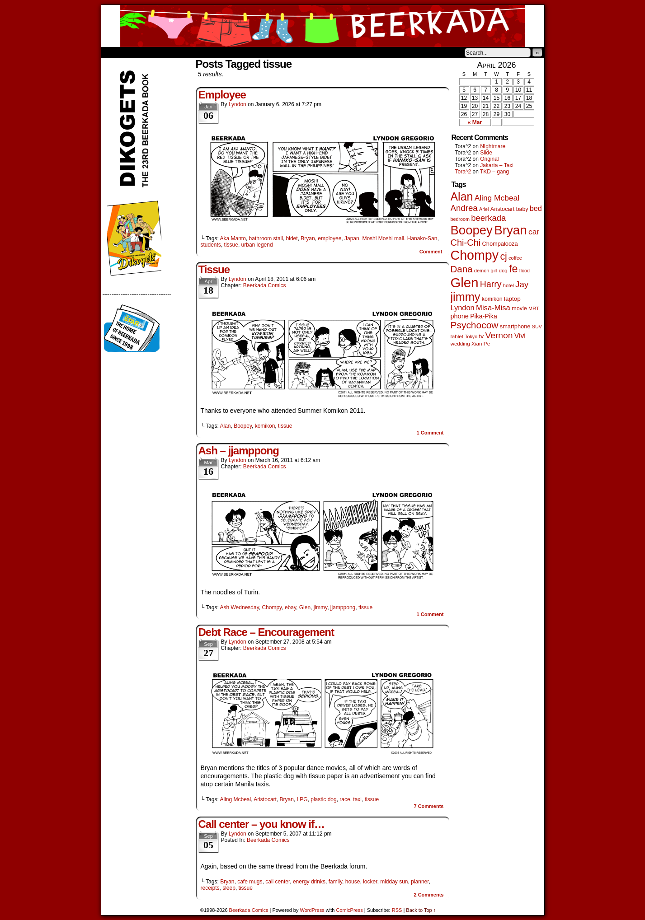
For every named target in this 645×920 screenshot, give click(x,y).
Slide (486, 152)
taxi (357, 799)
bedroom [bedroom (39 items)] (460, 219)
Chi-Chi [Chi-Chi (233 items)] (466, 243)
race (344, 799)
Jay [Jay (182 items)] (521, 284)
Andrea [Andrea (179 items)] (464, 208)
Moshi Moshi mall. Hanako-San (399, 238)
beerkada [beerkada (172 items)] (488, 218)
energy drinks (309, 881)
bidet (292, 238)
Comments (428, 806)
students (211, 245)
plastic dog (323, 799)
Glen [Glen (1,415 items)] (465, 282)
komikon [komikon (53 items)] (492, 299)
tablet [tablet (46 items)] (457, 336)
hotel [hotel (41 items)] (508, 285)
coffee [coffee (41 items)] (515, 258)
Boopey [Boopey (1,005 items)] (472, 230)
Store (168, 52)
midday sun (394, 881)
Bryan (308, 238)
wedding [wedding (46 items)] (460, 343)
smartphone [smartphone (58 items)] (515, 326)
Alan (225, 426)
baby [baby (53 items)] (522, 209)
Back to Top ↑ (421, 910)
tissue (231, 245)
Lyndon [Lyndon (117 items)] (463, 308)
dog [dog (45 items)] (503, 270)
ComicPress (349, 910)
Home (113, 52)
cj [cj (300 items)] (503, 256)
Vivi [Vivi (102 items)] (520, 336)
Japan (351, 238)
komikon (265, 426)
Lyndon (237, 104)
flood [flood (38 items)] (524, 270)
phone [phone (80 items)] (460, 316)
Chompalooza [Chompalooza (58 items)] (500, 243)
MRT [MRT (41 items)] (533, 308)
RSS (397, 910)
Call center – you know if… (261, 824)
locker (370, 881)
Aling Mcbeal (235, 799)
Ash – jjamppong (238, 450)
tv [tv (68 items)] (481, 336)
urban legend (257, 245)
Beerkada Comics (322, 26)
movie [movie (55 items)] (519, 308)
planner (419, 881)
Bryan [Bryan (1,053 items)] (510, 230)
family (335, 881)
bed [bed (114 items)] (536, 208)
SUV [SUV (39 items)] (537, 326)
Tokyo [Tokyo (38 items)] (471, 336)
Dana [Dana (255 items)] (462, 269)
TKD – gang (494, 171)
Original (489, 159)
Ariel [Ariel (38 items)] (484, 209)
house (352, 881)
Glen (305, 607)
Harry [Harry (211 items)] (491, 284)
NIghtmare (492, 146)
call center (277, 881)
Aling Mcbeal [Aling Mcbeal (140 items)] (497, 197)
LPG (302, 799)
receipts (210, 888)
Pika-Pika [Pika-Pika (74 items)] (483, 316)
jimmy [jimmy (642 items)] (465, 296)
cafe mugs (249, 881)
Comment (431, 251)
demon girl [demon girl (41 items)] (485, 270)
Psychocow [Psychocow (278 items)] (475, 325)
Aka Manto (232, 238)
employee (329, 238)
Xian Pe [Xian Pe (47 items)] (480, 343)
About (140, 52)
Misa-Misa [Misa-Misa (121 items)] (493, 308)
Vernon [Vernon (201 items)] (499, 335)
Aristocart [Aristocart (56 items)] (502, 209)
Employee (222, 95)
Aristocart (265, 799)
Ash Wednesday (239, 607)
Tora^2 (463, 171)
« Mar (475, 122)
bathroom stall (266, 238)
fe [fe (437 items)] (513, 269)
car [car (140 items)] (533, 231)
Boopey (243, 426)
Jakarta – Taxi (496, 165)
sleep (228, 888)
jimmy (320, 607)
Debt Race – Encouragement (266, 632)
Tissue (214, 269)
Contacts (203, 52)
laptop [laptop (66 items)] (512, 298)
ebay (290, 607)
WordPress (312, 910)
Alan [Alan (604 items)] (462, 196)
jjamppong (342, 607)
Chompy (272, 607)
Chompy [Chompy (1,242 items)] (475, 255)
